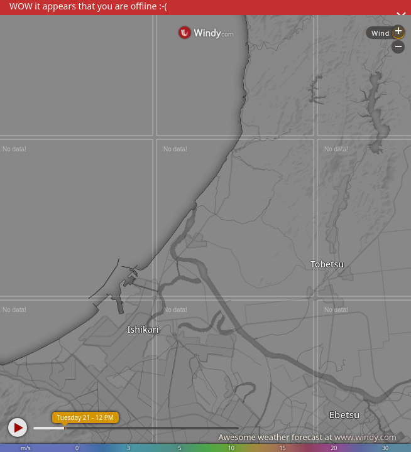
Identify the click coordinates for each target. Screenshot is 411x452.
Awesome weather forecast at (307, 437)
